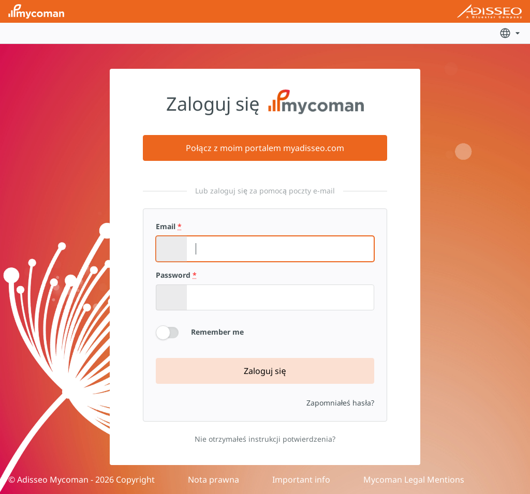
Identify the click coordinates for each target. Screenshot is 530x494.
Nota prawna (213, 479)
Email (169, 226)
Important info (301, 479)
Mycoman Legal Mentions (413, 479)
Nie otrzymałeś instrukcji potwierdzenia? (265, 439)
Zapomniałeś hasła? (340, 403)
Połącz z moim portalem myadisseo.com (265, 148)
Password (176, 275)
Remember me (217, 332)
